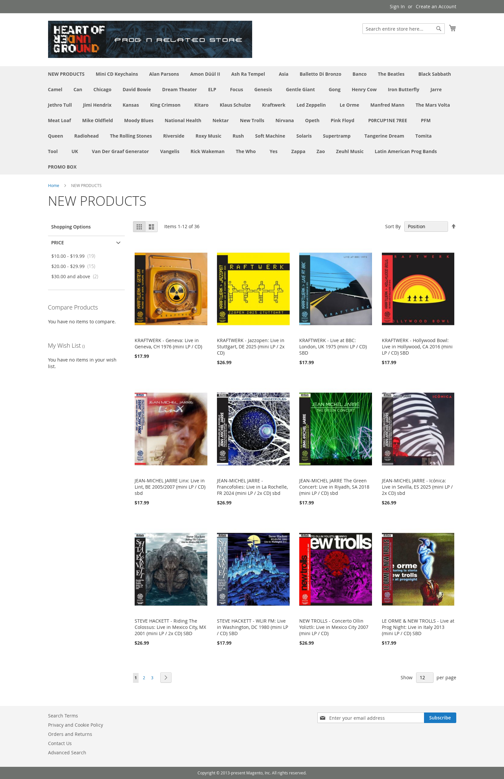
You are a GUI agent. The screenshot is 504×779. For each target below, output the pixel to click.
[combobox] (403, 28)
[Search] (438, 28)
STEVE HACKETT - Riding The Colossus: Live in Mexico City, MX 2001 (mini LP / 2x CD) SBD (170, 627)
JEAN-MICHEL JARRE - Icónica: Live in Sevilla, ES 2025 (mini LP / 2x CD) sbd (417, 486)
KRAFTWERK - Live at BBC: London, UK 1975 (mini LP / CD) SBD (333, 346)
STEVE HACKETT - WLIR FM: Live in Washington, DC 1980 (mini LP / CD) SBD (252, 627)
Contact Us (60, 743)
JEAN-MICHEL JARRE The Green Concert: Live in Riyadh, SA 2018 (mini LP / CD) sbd (334, 486)
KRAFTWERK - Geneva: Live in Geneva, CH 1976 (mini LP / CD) (168, 343)
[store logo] (150, 39)
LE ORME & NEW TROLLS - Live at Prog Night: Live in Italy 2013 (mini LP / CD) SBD (418, 627)
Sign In (397, 6)
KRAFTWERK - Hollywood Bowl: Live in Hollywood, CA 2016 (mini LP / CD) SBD (417, 346)
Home (53, 185)
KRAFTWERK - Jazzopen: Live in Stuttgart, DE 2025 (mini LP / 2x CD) (250, 346)
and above (76, 276)
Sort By (393, 226)
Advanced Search (67, 752)
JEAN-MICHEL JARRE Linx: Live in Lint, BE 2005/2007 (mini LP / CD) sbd (170, 486)
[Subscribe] (440, 717)
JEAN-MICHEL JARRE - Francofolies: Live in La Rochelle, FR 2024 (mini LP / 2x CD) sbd (252, 486)
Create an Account (436, 6)
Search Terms (63, 715)
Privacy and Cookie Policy (75, 725)
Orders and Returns (70, 734)
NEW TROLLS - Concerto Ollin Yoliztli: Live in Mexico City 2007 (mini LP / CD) (333, 627)
